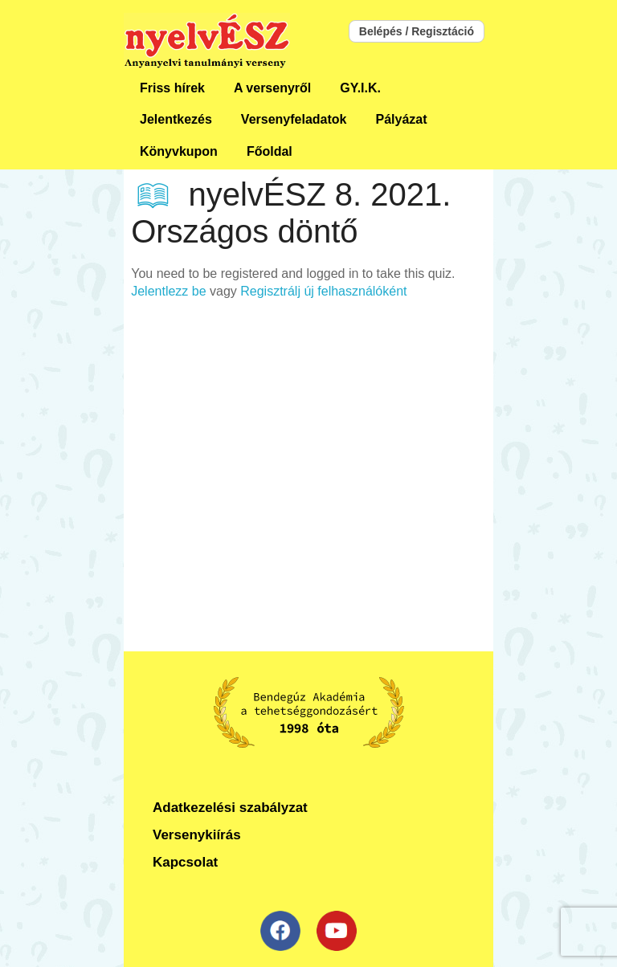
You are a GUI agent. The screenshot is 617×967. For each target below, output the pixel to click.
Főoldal (269, 151)
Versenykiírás (197, 835)
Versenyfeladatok (294, 119)
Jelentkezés (176, 119)
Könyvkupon (179, 151)
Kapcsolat (185, 862)
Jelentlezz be (168, 291)
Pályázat (401, 119)
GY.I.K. (360, 88)
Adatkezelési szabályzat (230, 807)
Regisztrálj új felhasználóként (323, 291)
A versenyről (272, 88)
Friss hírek (172, 88)
